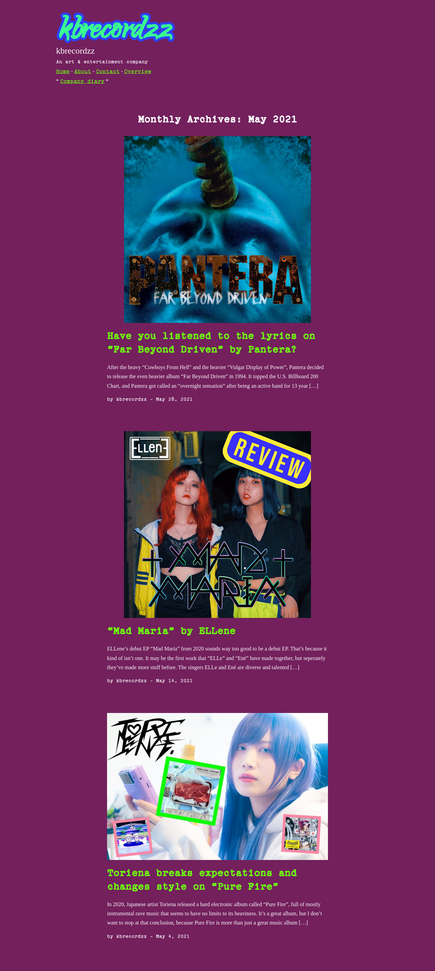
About (82, 72)
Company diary (82, 81)
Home (63, 72)
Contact (108, 72)
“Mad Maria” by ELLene (171, 632)
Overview (137, 72)
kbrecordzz (75, 51)
